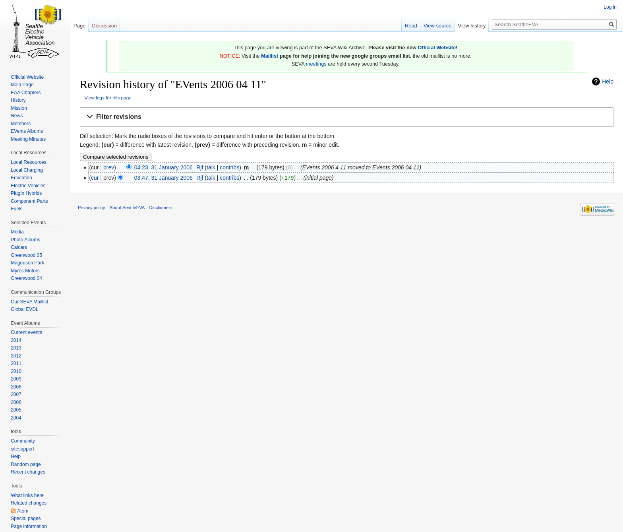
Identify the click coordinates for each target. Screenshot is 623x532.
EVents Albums (27, 131)
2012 (16, 356)
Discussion (104, 26)
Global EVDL (24, 309)
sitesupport (22, 449)
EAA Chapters (26, 92)
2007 (16, 394)
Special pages (26, 518)
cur (95, 178)
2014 (16, 340)
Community (23, 441)
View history (472, 26)
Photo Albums (25, 240)
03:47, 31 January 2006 (163, 178)
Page (79, 26)
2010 (16, 371)
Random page (26, 464)
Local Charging (27, 170)
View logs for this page (108, 97)
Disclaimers (160, 207)
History (18, 100)
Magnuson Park (27, 263)
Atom (22, 511)
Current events (26, 332)
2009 (16, 379)
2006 (16, 402)
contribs (229, 167)
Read (411, 26)
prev (108, 167)
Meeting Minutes (28, 139)
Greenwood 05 (26, 255)
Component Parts (29, 201)
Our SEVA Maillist (29, 302)
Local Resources (28, 162)
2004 (16, 418)
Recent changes (28, 472)
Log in (610, 7)
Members (21, 123)
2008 (16, 387)
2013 (16, 348)
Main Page (22, 84)
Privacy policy (91, 207)
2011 (16, 363)
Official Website (437, 47)
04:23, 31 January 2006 (163, 167)
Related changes (28, 503)
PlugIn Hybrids (26, 193)
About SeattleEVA (127, 207)
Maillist (269, 56)
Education (21, 178)
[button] (347, 117)
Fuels (16, 209)
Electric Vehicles (28, 185)
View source (438, 26)
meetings (316, 64)
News (17, 115)
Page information (29, 526)
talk (211, 167)
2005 (16, 410)
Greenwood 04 (26, 278)
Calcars (19, 247)
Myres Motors (25, 271)
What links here (27, 495)
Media (17, 232)
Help (607, 81)
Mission (19, 108)
